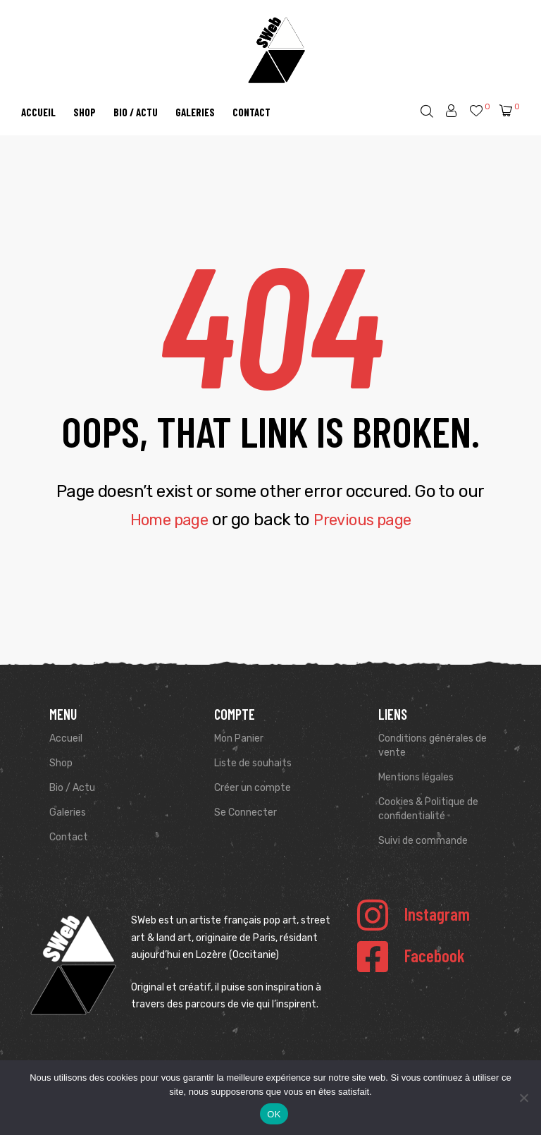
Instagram (437, 913)
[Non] (523, 1098)
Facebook (434, 955)
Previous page (366, 519)
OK (273, 1114)
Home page (164, 519)
